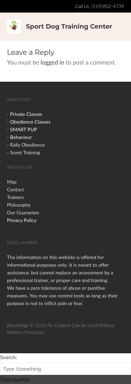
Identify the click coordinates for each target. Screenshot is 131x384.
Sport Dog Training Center (69, 26)
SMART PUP (23, 129)
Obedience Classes (30, 122)
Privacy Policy (21, 220)
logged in (52, 62)
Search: (8, 357)
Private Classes (26, 114)
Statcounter (15, 379)
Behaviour (21, 137)
